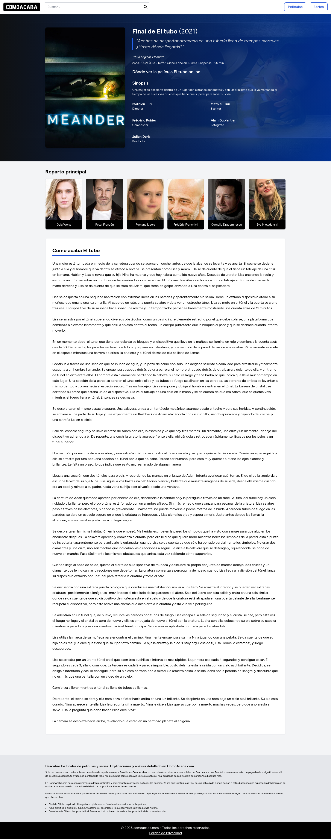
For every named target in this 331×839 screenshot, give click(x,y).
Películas (295, 7)
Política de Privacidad (165, 833)
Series (318, 7)
